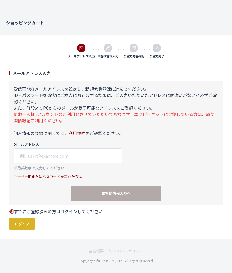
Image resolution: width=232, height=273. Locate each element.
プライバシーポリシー (125, 250)
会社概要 (96, 250)
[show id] (68, 155)
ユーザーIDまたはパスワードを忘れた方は (48, 176)
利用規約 (77, 133)
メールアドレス (26, 143)
